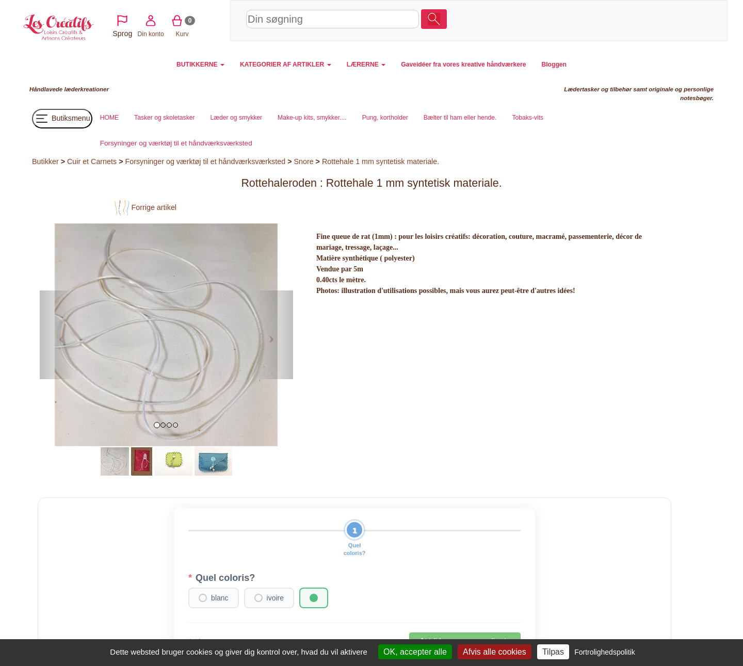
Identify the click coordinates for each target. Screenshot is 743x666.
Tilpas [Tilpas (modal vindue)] (553, 651)
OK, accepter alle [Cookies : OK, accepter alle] (415, 651)
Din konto (619, 20)
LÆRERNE (366, 64)
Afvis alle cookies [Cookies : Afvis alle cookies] (494, 651)
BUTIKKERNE (200, 64)
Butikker (45, 161)
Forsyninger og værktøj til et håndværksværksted (205, 161)
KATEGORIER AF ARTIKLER (285, 64)
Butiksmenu (62, 118)
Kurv (651, 20)
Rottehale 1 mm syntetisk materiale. (380, 161)
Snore (303, 161)
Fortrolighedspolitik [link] (604, 652)
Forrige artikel (145, 207)
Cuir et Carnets (92, 161)
